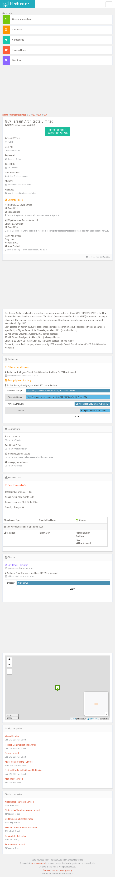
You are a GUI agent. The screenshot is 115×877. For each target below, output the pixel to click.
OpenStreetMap (93, 719)
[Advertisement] (57, 90)
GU (33, 114)
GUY (39, 114)
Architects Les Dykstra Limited (19, 801)
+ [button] (9, 659)
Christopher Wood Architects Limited (22, 810)
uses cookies (38, 863)
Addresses (17, 29)
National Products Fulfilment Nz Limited (23, 770)
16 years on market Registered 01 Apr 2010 (57, 131)
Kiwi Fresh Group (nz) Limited (19, 761)
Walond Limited (12, 736)
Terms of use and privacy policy (57, 870)
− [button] (9, 664)
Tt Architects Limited (15, 844)
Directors (16, 60)
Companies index (18, 114)
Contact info (18, 39)
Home (5, 114)
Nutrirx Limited (12, 753)
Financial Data (19, 50)
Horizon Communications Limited (20, 744)
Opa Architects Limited (15, 836)
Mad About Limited (14, 778)
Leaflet (73, 719)
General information (21, 19)
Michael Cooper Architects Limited (21, 827)
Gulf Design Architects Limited (19, 819)
